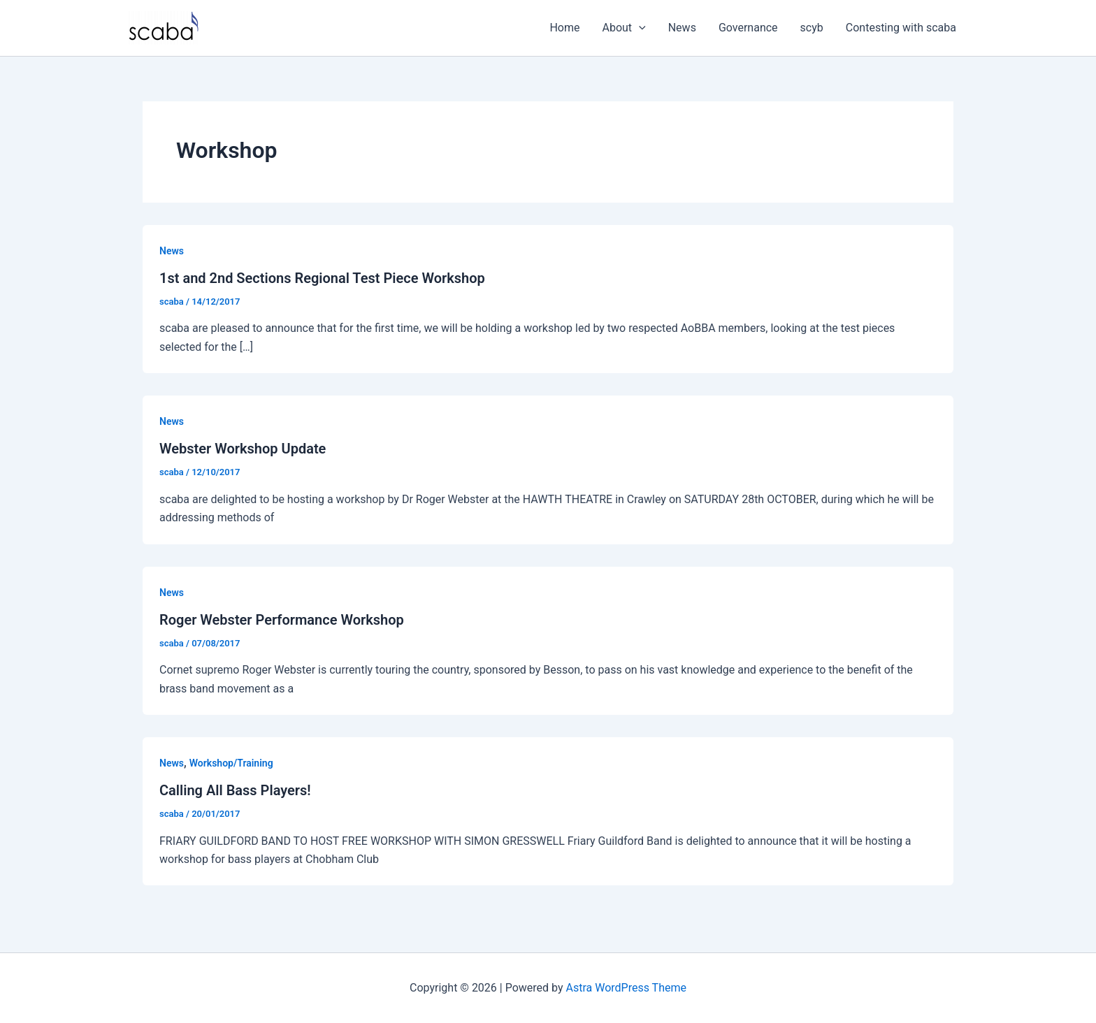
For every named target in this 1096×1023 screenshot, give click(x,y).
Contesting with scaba (901, 27)
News (682, 27)
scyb (811, 27)
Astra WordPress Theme (626, 987)
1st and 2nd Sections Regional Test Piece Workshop (322, 278)
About (624, 28)
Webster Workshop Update (242, 448)
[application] (639, 28)
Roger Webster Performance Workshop (281, 619)
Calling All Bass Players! (235, 790)
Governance (748, 27)
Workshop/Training (231, 763)
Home (564, 27)
